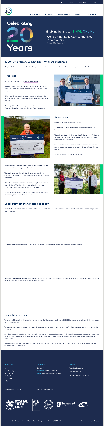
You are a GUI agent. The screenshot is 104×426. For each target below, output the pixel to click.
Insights (78, 14)
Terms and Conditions (12, 421)
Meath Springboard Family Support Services (33, 166)
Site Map (47, 421)
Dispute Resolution (75, 372)
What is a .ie (35, 14)
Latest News (82, 2)
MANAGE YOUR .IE (64, 14)
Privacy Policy (26, 421)
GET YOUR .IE (49, 14)
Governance (93, 14)
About (71, 2)
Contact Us (40, 368)
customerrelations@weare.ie (51, 373)
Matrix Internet (94, 421)
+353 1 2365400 (51, 371)
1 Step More (58, 128)
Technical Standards (76, 368)
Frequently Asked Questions (79, 375)
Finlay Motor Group (31, 81)
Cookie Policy (37, 421)
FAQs (94, 2)
